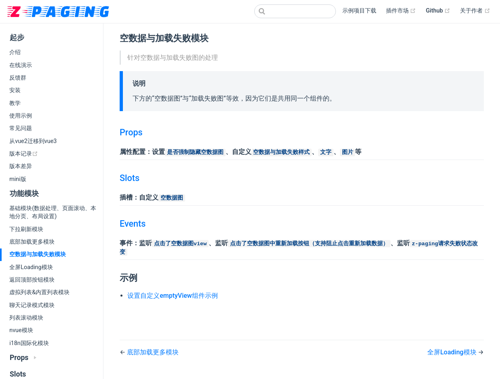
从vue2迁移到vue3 (33, 141)
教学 (15, 103)
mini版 (17, 179)
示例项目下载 (359, 10)
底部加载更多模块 (32, 241)
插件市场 (401, 10)
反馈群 (17, 77)
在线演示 (20, 65)
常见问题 (20, 128)
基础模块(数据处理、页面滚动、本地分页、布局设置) (52, 212)
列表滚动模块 (26, 317)
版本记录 (50, 153)
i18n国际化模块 (29, 343)
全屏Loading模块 (31, 267)
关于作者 (475, 10)
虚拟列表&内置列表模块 (39, 292)
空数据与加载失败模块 (37, 254)
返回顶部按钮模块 (32, 279)
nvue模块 (21, 330)
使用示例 (20, 115)
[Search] (295, 11)
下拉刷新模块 (26, 229)
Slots (129, 178)
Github (438, 10)
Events (133, 224)
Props (131, 132)
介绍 (15, 52)
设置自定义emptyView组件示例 (172, 295)
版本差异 (20, 166)
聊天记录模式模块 (32, 305)
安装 (15, 90)
